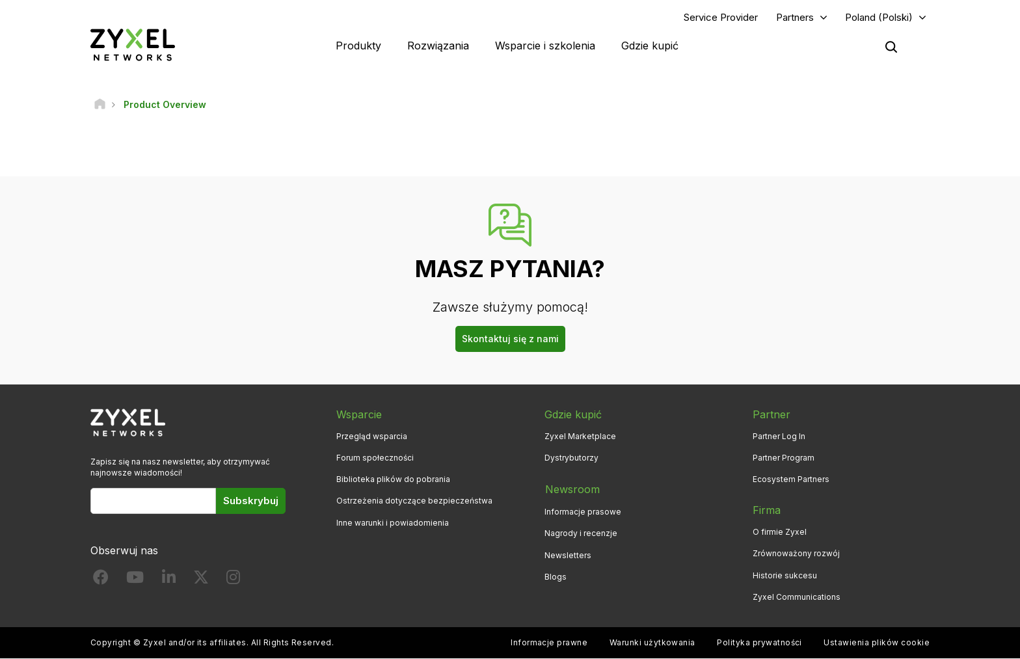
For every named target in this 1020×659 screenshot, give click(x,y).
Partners (795, 17)
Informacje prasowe (582, 511)
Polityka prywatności (759, 643)
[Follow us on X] (201, 580)
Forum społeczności (375, 458)
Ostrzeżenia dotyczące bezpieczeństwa (414, 501)
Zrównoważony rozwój (796, 554)
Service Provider (721, 17)
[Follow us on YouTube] (135, 580)
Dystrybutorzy (571, 458)
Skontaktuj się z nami (510, 339)
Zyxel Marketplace (580, 437)
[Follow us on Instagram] (233, 580)
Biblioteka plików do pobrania (393, 480)
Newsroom (571, 489)
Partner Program (783, 458)
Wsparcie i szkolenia (545, 45)
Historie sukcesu (785, 575)
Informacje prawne (549, 643)
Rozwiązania (438, 45)
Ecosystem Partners (791, 480)
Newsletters (567, 554)
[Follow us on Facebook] (101, 580)
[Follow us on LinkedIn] (169, 580)
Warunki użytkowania (652, 643)
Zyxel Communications (796, 597)
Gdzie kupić (649, 45)
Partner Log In (779, 437)
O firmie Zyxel (780, 532)
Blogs (555, 575)
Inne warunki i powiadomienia (392, 523)
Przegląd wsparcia (371, 437)
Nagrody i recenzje (580, 532)
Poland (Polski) (879, 17)
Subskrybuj (250, 501)
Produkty (358, 45)
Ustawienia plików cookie (877, 643)
